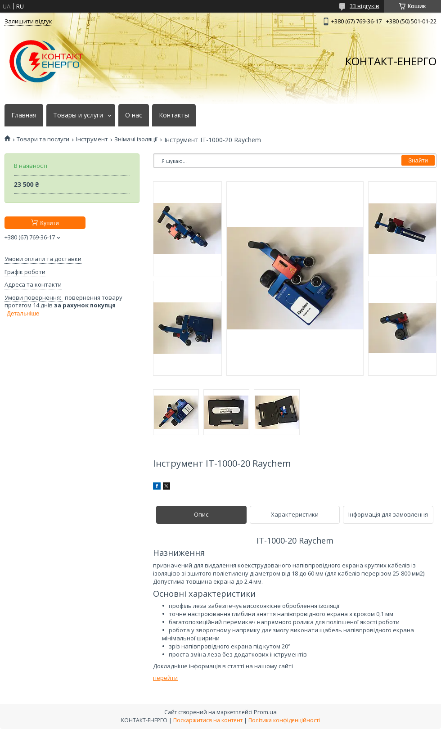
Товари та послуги (43, 139)
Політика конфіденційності (284, 720)
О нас (133, 115)
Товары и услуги (78, 115)
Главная (23, 115)
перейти (165, 678)
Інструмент (92, 139)
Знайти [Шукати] (418, 160)
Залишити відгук (28, 21)
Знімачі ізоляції (136, 139)
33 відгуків (364, 6)
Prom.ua (265, 712)
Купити (49, 223)
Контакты (174, 115)
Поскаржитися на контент (208, 720)
